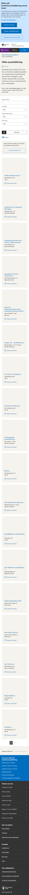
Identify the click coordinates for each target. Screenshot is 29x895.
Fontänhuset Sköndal (11, 406)
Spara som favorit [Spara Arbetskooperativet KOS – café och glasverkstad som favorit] (10, 250)
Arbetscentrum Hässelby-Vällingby (13, 208)
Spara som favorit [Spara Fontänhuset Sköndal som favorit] (10, 414)
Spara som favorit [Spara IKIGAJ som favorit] (10, 479)
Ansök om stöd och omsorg (9, 765)
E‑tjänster (5, 50)
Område (4, 106)
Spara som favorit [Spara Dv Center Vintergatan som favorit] (10, 382)
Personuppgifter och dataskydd (10, 876)
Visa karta (16, 132)
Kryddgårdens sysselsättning (14, 534)
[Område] (14, 109)
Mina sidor (5, 856)
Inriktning (4, 120)
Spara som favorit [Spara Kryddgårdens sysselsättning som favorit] (10, 544)
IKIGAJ (6, 471)
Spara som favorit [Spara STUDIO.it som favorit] (10, 735)
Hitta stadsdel (5, 828)
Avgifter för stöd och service (9, 769)
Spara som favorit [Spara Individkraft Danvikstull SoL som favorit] (10, 510)
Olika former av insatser (8, 762)
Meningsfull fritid (6, 772)
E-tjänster (4, 833)
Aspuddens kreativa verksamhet (11, 275)
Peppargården (9, 696)
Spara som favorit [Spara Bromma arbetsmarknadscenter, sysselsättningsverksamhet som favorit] (10, 319)
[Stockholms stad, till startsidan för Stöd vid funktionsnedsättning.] (14, 45)
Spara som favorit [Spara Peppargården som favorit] (10, 703)
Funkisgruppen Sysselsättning (9, 438)
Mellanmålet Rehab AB (12, 601)
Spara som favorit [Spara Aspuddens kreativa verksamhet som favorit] (10, 284)
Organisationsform (7, 113)
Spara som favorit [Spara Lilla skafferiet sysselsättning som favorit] (10, 577)
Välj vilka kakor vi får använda (12, 37)
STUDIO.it (7, 727)
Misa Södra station (10, 632)
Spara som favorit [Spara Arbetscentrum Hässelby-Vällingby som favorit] (10, 217)
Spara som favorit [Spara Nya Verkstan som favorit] (10, 672)
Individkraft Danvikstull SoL (13, 502)
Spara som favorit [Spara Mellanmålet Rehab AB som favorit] (10, 609)
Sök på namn (5, 99)
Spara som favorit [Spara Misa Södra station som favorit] (10, 640)
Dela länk (5, 66)
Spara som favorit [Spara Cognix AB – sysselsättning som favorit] (10, 350)
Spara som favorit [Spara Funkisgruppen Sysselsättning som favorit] (10, 447)
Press (3, 861)
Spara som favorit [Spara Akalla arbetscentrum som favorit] (10, 183)
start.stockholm (7, 892)
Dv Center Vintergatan (12, 374)
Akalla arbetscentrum (12, 175)
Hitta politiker (5, 852)
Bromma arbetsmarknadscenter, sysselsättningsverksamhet (13, 309)
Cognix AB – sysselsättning (13, 343)
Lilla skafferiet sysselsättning (14, 567)
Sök (15, 50)
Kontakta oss (5, 848)
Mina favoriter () (14, 150)
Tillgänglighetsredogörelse (9, 871)
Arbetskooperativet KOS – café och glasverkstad (13, 241)
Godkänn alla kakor (9, 25)
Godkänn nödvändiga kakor (11, 31)
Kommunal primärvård (8, 775)
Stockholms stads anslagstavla (10, 837)
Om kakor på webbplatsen (8, 20)
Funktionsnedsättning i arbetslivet (11, 778)
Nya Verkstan (9, 664)
